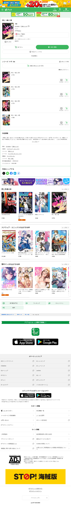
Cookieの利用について (43, 443)
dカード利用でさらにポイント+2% (22, 39)
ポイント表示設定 (41, 420)
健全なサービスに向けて (43, 439)
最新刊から (66, 69)
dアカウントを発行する (35, 488)
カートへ (20, 47)
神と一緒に (11, 158)
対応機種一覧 (40, 410)
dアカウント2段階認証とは (9, 443)
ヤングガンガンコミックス (15, 153)
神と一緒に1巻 (15, 72)
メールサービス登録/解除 (8, 415)
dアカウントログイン (7, 425)
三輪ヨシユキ (24, 26)
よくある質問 (40, 415)
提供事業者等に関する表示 (44, 434)
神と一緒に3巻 (15, 101)
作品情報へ (34, 56)
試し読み (9, 41)
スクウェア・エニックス (13, 149)
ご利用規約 (4, 434)
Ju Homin (17, 26)
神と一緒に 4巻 (15, 115)
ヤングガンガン (11, 156)
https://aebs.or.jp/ (29, 462)
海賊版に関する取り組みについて (10, 448)
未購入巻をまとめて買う (37, 66)
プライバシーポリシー (7, 439)
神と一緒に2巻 (15, 87)
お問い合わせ (5, 420)
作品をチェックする (37, 51)
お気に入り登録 (65, 61)
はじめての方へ (6, 411)
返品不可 (16, 40)
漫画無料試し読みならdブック (7, 314)
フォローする (29, 26)
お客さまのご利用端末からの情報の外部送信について (51, 448)
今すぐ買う (53, 47)
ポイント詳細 (19, 36)
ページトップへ (35, 498)
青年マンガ (11, 151)
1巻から (60, 69)
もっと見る (64, 189)
